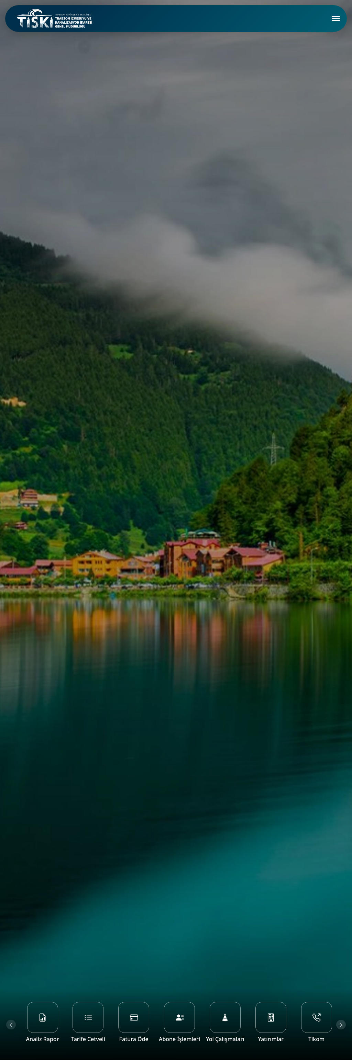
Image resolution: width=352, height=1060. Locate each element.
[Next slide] (341, 1024)
